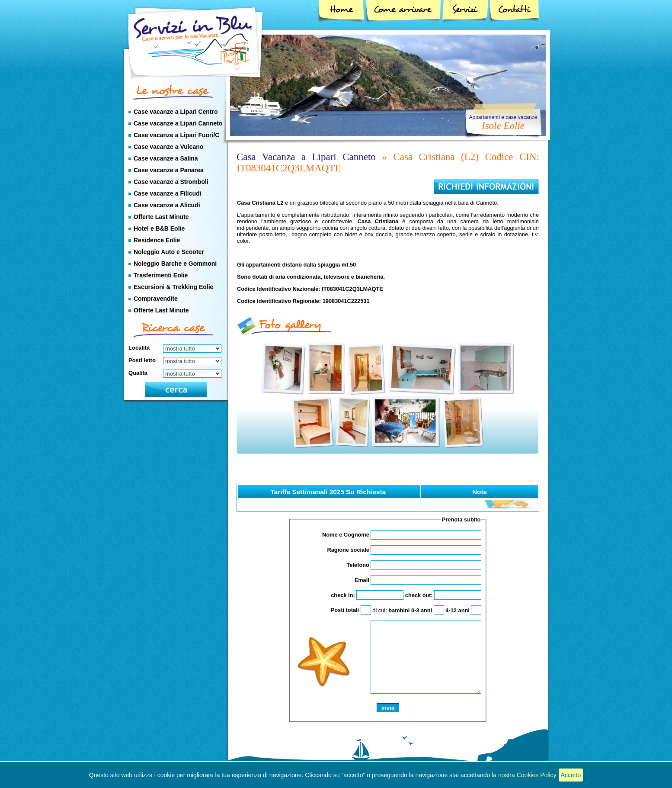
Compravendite (156, 298)
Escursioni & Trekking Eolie (173, 286)
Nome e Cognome (401, 534)
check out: (443, 595)
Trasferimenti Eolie (161, 275)
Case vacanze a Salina (166, 158)
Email (418, 580)
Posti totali (351, 610)
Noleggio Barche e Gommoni (175, 263)
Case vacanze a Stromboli (171, 181)
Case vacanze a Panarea (169, 170)
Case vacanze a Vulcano (168, 146)
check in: (367, 595)
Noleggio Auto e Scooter (169, 251)
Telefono (413, 565)
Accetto (571, 775)
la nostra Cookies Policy (524, 775)
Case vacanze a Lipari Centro (176, 111)
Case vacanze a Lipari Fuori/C (176, 135)
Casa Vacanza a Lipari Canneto (306, 156)
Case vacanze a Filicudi (167, 193)
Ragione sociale (404, 550)
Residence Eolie (157, 240)
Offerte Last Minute (161, 216)
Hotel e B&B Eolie (159, 228)
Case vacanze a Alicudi (167, 205)
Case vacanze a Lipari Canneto (178, 123)
